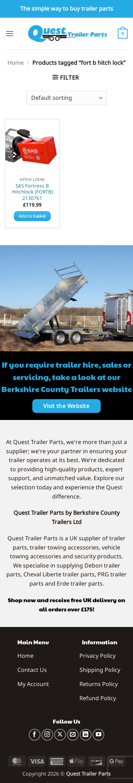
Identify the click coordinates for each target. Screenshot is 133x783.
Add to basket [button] (32, 216)
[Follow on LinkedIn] (86, 735)
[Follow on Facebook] (34, 735)
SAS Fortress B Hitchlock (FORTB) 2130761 (32, 192)
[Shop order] (66, 98)
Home (15, 63)
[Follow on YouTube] (98, 735)
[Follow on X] (60, 735)
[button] (9, 33)
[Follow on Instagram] (47, 735)
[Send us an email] (73, 735)
